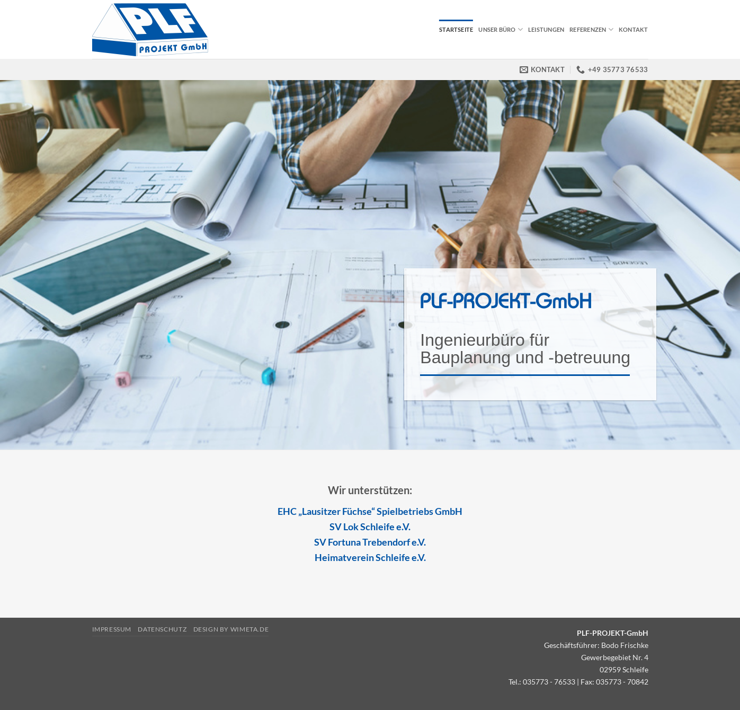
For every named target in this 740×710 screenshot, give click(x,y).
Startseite (456, 29)
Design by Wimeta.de (231, 629)
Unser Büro (500, 29)
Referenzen (591, 29)
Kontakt (633, 29)
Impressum (112, 629)
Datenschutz (162, 629)
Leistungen (546, 29)
